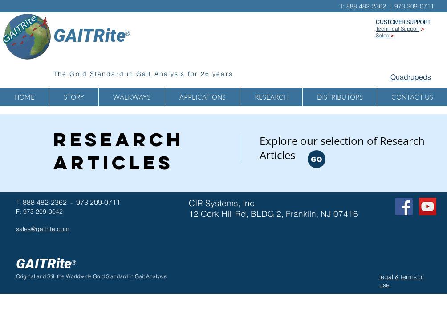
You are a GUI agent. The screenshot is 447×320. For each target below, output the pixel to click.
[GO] (316, 159)
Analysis (156, 276)
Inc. (250, 203)
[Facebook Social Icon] (404, 206)
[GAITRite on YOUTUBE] (427, 206)
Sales (382, 35)
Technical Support (397, 28)
